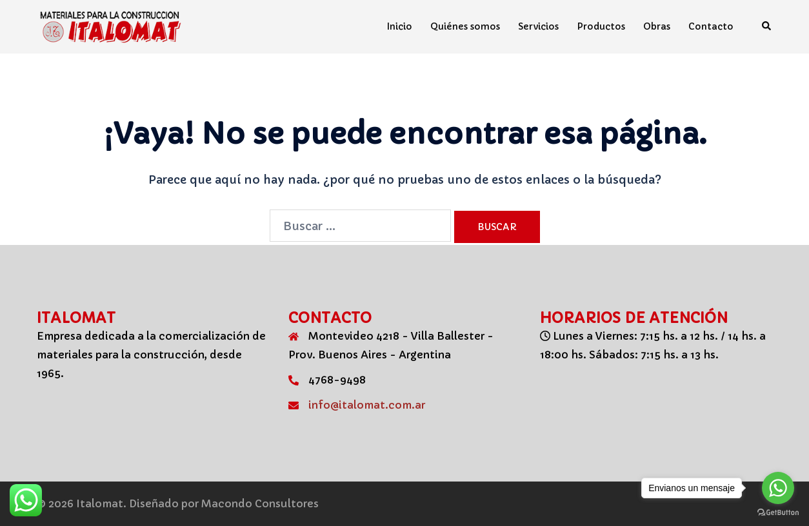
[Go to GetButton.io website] (778, 513)
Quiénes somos (465, 26)
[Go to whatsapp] (778, 488)
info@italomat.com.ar (366, 404)
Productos (601, 26)
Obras (656, 26)
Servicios (538, 26)
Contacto (711, 26)
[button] (767, 26)
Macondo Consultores (260, 503)
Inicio (399, 26)
